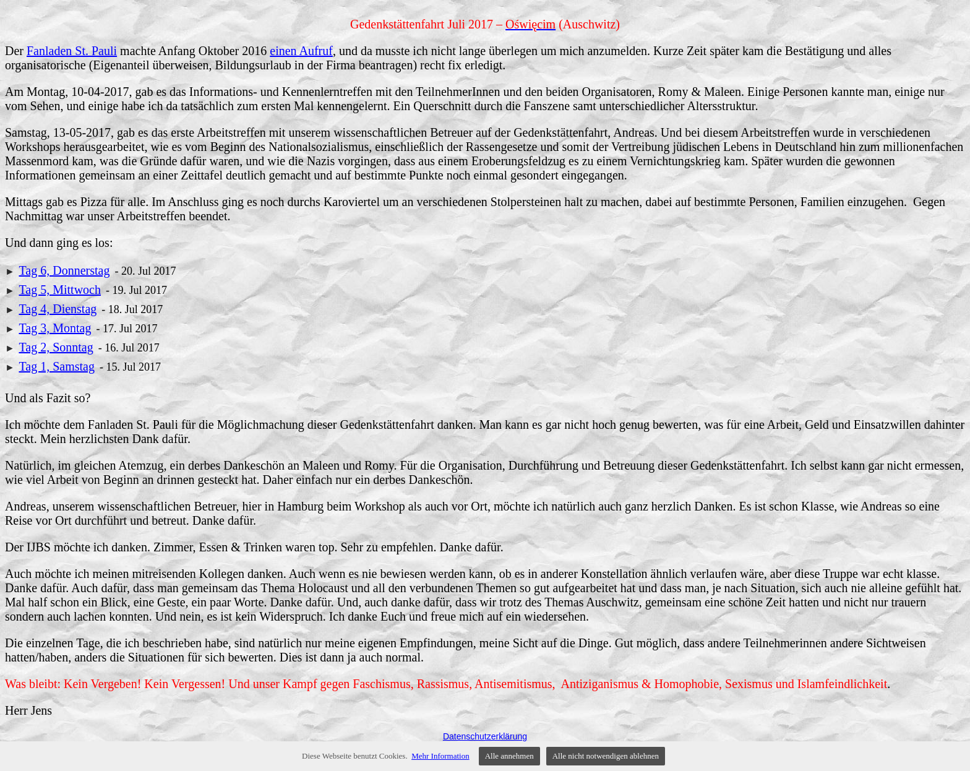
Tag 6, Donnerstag (64, 270)
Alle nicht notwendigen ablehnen (605, 755)
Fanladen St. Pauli (72, 51)
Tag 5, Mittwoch (59, 289)
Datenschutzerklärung (485, 736)
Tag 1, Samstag (56, 366)
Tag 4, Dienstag (58, 309)
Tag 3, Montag (55, 328)
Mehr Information (440, 755)
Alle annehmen (509, 755)
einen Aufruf (301, 51)
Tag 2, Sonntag (56, 347)
